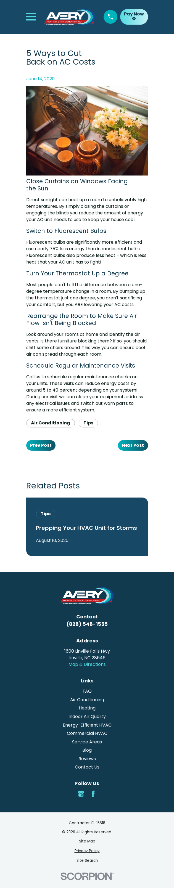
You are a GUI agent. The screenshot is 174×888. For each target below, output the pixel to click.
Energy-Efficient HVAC (87, 725)
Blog (87, 750)
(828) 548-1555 (87, 624)
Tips (88, 423)
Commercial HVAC (87, 733)
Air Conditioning (50, 423)
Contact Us (87, 767)
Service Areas (87, 742)
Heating (87, 708)
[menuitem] (87, 841)
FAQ (87, 691)
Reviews (87, 759)
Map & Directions (87, 664)
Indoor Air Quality (87, 716)
